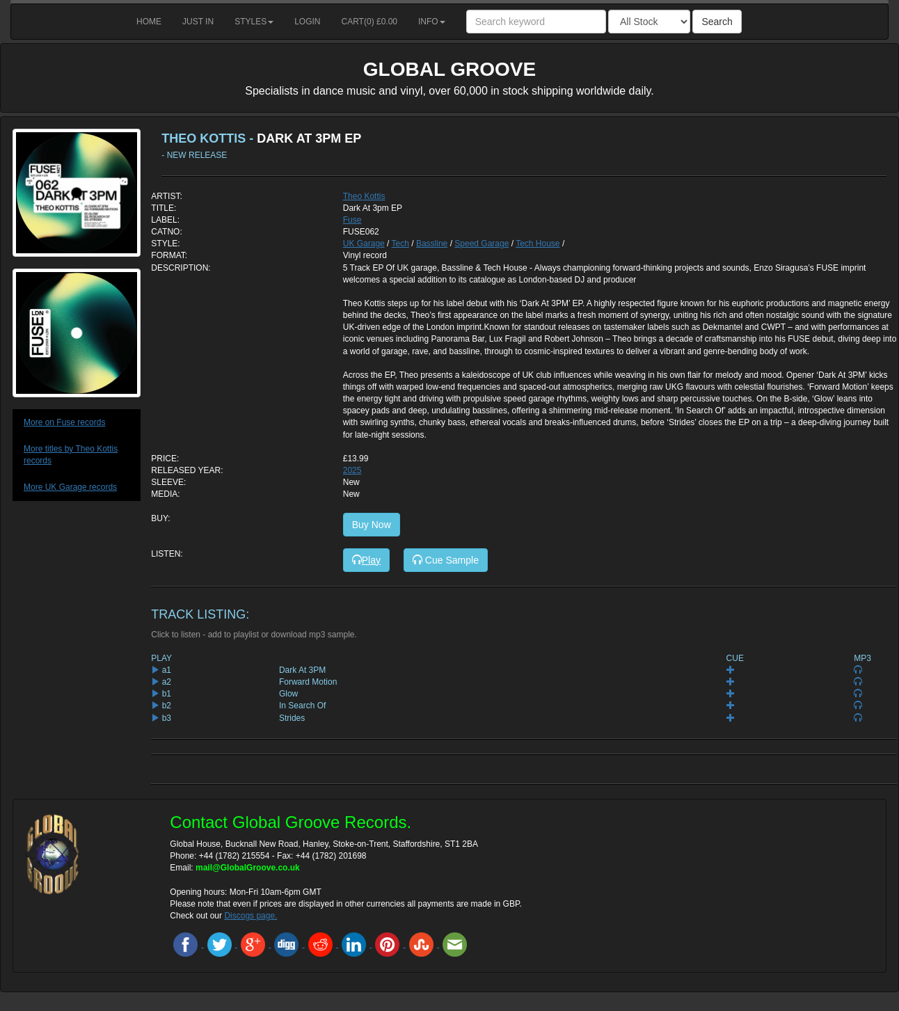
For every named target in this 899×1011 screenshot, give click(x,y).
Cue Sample (446, 560)
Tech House (537, 243)
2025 (352, 470)
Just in (198, 21)
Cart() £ (370, 21)
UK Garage (364, 243)
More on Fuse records (64, 422)
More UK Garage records (70, 487)
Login (307, 21)
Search (716, 21)
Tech (400, 243)
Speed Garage (481, 243)
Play (366, 560)
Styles (253, 21)
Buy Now (371, 524)
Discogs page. (250, 916)
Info (431, 21)
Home (148, 21)
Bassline (431, 243)
